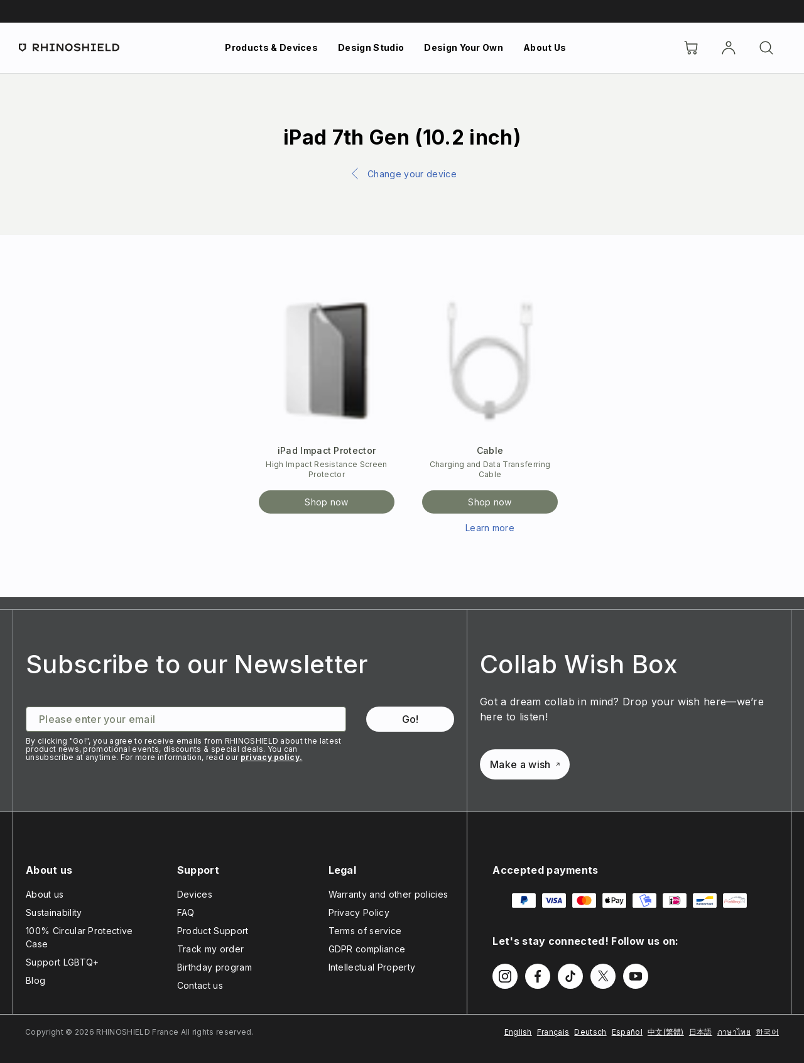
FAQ (186, 912)
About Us (545, 47)
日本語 (700, 1032)
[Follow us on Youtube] (635, 976)
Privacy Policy (359, 912)
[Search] (766, 48)
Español (627, 1032)
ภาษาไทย (734, 1032)
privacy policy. (272, 757)
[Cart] (691, 48)
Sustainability (54, 912)
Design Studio (371, 47)
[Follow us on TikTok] (570, 976)
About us (45, 894)
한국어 (767, 1032)
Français (553, 1032)
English (518, 1032)
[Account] (728, 48)
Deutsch (590, 1032)
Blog (35, 980)
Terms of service (365, 930)
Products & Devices (271, 47)
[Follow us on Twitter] (603, 976)
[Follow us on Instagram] (505, 976)
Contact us (200, 985)
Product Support (213, 930)
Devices (194, 894)
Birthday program (214, 967)
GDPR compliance (367, 949)
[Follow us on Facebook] (537, 976)
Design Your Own (463, 47)
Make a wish (525, 764)
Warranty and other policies (388, 894)
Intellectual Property (372, 967)
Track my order (210, 949)
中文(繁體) (666, 1032)
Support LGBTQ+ (62, 962)
